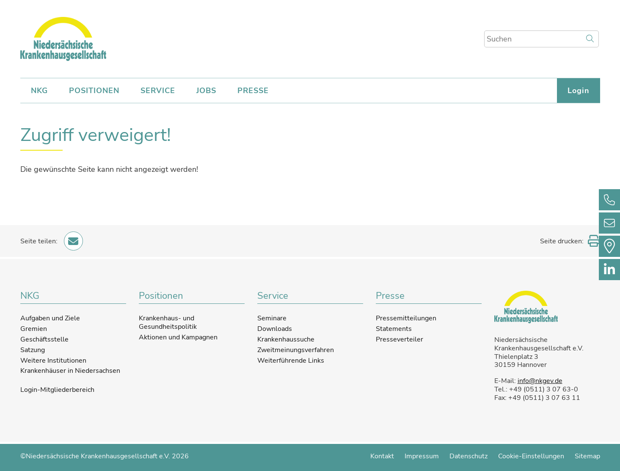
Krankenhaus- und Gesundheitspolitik (168, 322)
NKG (39, 90)
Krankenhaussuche (285, 339)
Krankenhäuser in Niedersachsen (70, 370)
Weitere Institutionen (53, 360)
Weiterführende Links (290, 360)
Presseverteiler (399, 339)
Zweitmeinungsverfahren (295, 350)
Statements (394, 328)
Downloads (274, 328)
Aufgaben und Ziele (50, 318)
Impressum (422, 456)
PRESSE (253, 90)
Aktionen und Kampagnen (178, 337)
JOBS (206, 90)
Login (579, 90)
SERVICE (158, 90)
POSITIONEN (94, 90)
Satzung (32, 350)
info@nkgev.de (540, 381)
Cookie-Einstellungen (531, 456)
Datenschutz (468, 456)
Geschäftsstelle (44, 339)
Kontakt (382, 456)
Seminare (272, 318)
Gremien (33, 328)
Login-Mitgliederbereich (57, 390)
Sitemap (587, 456)
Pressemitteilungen (406, 318)
